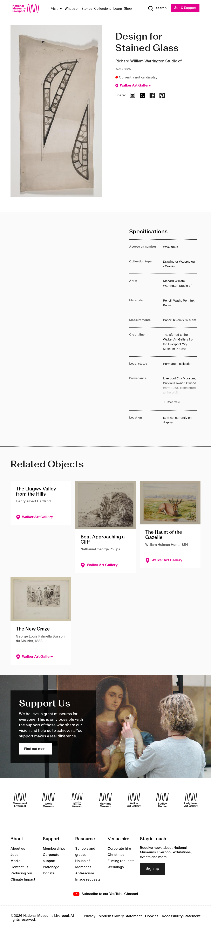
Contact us (19, 867)
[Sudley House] (162, 800)
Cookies (151, 916)
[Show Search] (156, 8)
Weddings (116, 867)
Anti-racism (84, 873)
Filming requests (121, 861)
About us (18, 848)
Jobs (14, 855)
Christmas (116, 855)
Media (15, 861)
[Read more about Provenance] (180, 390)
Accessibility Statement (181, 916)
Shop (128, 9)
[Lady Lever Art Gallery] (191, 800)
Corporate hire (119, 848)
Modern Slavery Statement (120, 916)
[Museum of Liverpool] (20, 800)
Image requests (88, 879)
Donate (49, 873)
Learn (117, 9)
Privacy (89, 916)
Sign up (152, 869)
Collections (102, 9)
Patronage (51, 867)
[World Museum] (48, 800)
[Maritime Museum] (105, 800)
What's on (72, 9)
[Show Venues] (60, 9)
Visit (54, 9)
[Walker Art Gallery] (133, 800)
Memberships (54, 848)
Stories (86, 9)
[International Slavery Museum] (77, 800)
